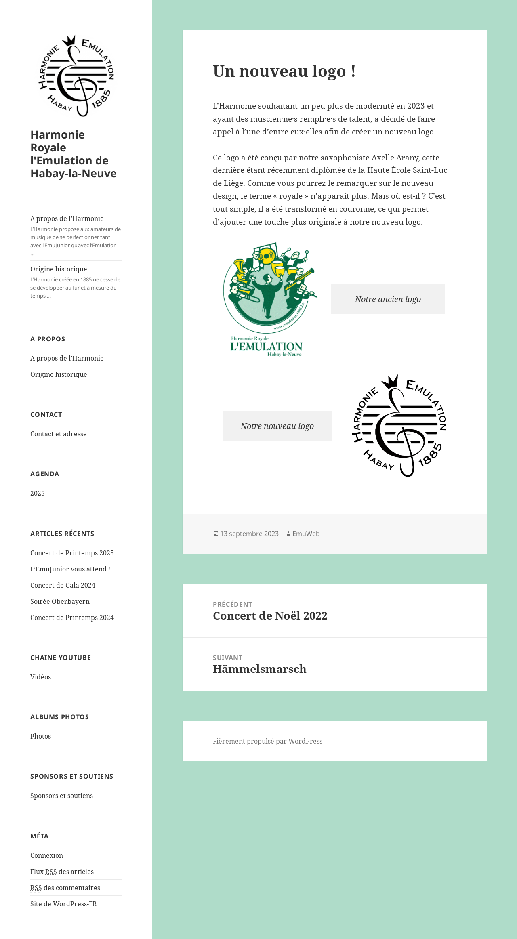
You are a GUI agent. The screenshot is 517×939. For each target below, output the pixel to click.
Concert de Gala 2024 (62, 585)
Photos (40, 736)
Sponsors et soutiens (61, 795)
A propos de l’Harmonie (76, 235)
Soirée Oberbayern (60, 601)
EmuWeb (306, 533)
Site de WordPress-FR (63, 903)
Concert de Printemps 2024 (72, 617)
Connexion (46, 855)
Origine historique (76, 282)
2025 (37, 493)
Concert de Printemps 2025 (72, 552)
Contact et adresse (58, 433)
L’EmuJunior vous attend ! (70, 569)
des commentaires (65, 888)
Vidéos (40, 676)
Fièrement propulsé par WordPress (267, 741)
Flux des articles (62, 871)
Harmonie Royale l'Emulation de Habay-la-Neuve (73, 154)
